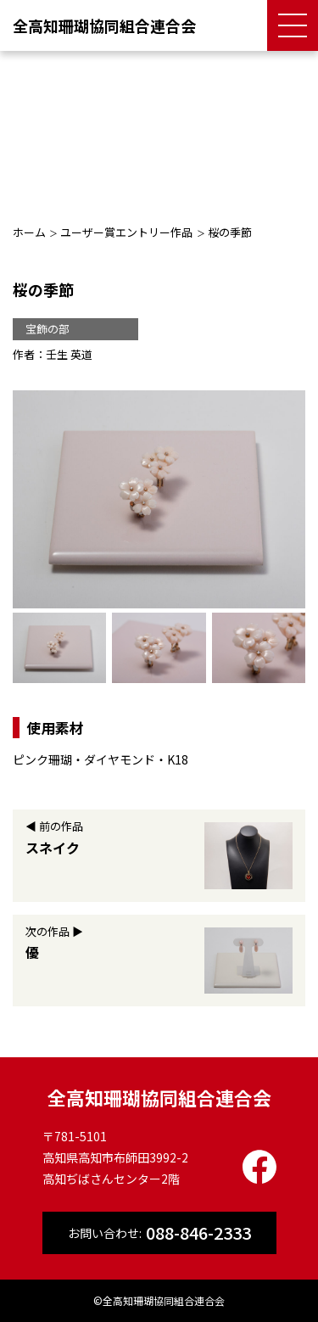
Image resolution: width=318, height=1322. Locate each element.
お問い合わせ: (159, 1233)
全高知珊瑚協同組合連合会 (104, 25)
